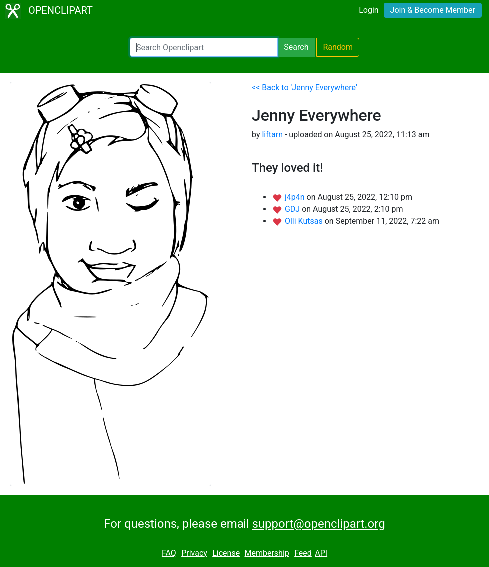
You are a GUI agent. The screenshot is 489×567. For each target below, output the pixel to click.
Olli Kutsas (305, 221)
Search (296, 47)
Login (368, 10)
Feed (303, 553)
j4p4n (296, 197)
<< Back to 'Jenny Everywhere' (304, 87)
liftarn (272, 134)
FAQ (169, 553)
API (321, 553)
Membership (266, 553)
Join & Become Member (432, 10)
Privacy (194, 553)
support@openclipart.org (318, 524)
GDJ (293, 209)
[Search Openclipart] (204, 47)
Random (338, 47)
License (226, 553)
